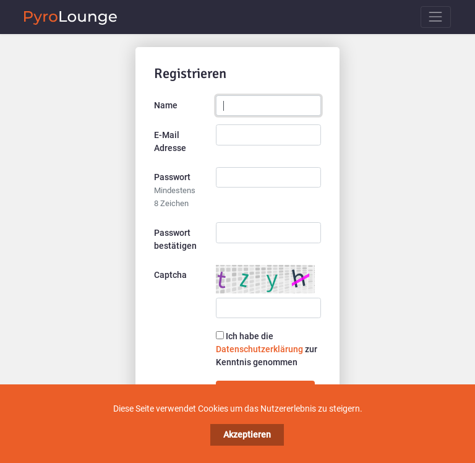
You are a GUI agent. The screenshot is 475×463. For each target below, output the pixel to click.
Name (166, 105)
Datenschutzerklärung (259, 349)
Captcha (170, 275)
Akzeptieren (247, 434)
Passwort (174, 190)
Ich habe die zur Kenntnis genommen (266, 349)
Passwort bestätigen (175, 239)
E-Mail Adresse (170, 141)
